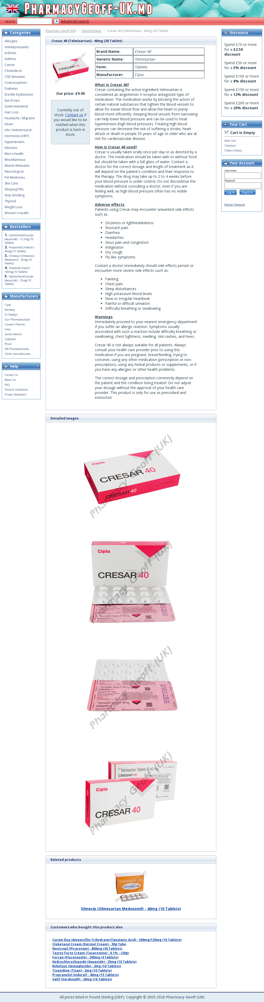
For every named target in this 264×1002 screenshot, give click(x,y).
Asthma (10, 59)
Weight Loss (13, 207)
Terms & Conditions (16, 389)
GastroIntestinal (16, 106)
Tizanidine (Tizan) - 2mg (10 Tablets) (82, 970)
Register (248, 192)
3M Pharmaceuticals (17, 349)
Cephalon (10, 339)
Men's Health (14, 153)
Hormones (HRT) (17, 136)
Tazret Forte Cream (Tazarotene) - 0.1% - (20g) (90, 953)
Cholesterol (13, 71)
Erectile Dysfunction (19, 94)
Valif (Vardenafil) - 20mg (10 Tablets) (82, 979)
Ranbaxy (10, 309)
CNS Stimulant (15, 76)
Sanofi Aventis (13, 334)
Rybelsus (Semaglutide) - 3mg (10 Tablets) (86, 966)
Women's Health (17, 213)
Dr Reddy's (11, 314)
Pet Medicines (15, 177)
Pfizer (8, 344)
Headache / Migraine (20, 118)
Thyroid (10, 201)
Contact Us (11, 375)
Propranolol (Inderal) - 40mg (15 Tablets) (85, 975)
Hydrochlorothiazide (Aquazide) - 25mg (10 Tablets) (94, 961)
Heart (9, 124)
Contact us (74, 114)
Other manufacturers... (19, 354)
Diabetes (11, 88)
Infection (11, 148)
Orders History (233, 150)
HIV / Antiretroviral (18, 130)
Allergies (11, 41)
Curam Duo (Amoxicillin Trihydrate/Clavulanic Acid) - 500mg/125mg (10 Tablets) (117, 940)
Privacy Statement (15, 394)
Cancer (10, 65)
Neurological (14, 171)
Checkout (230, 145)
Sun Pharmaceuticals (17, 319)
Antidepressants (17, 47)
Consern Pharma (15, 324)
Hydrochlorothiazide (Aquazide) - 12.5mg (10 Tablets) (19, 239)
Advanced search (75, 21)
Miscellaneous (15, 159)
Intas (8, 329)
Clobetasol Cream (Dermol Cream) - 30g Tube (89, 944)
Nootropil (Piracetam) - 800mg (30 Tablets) (87, 948)
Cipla (8, 305)
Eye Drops (12, 100)
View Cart (230, 140)
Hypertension (91, 31)
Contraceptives (16, 82)
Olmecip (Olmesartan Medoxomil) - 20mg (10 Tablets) (20, 259)
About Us (10, 380)
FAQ (7, 384)
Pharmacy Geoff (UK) (61, 31)
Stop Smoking (14, 195)
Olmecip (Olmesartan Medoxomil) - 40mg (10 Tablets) (131, 906)
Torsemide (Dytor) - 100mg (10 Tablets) (18, 270)
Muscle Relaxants (17, 165)
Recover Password (234, 204)
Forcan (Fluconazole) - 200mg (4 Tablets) (85, 957)
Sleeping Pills (14, 189)
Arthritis (10, 53)
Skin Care (11, 183)
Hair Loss (11, 112)
